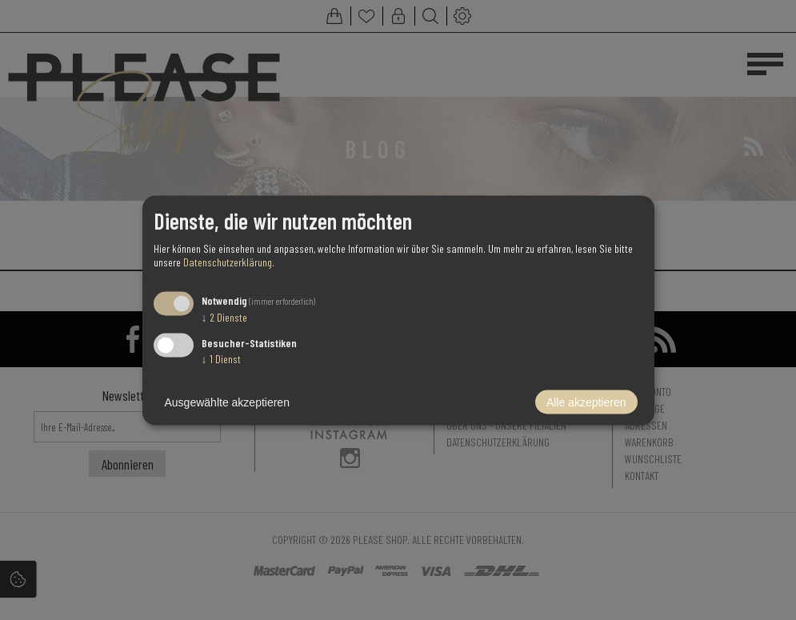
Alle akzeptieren (586, 401)
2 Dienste (224, 317)
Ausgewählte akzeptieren (227, 401)
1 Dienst (221, 358)
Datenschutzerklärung (227, 262)
